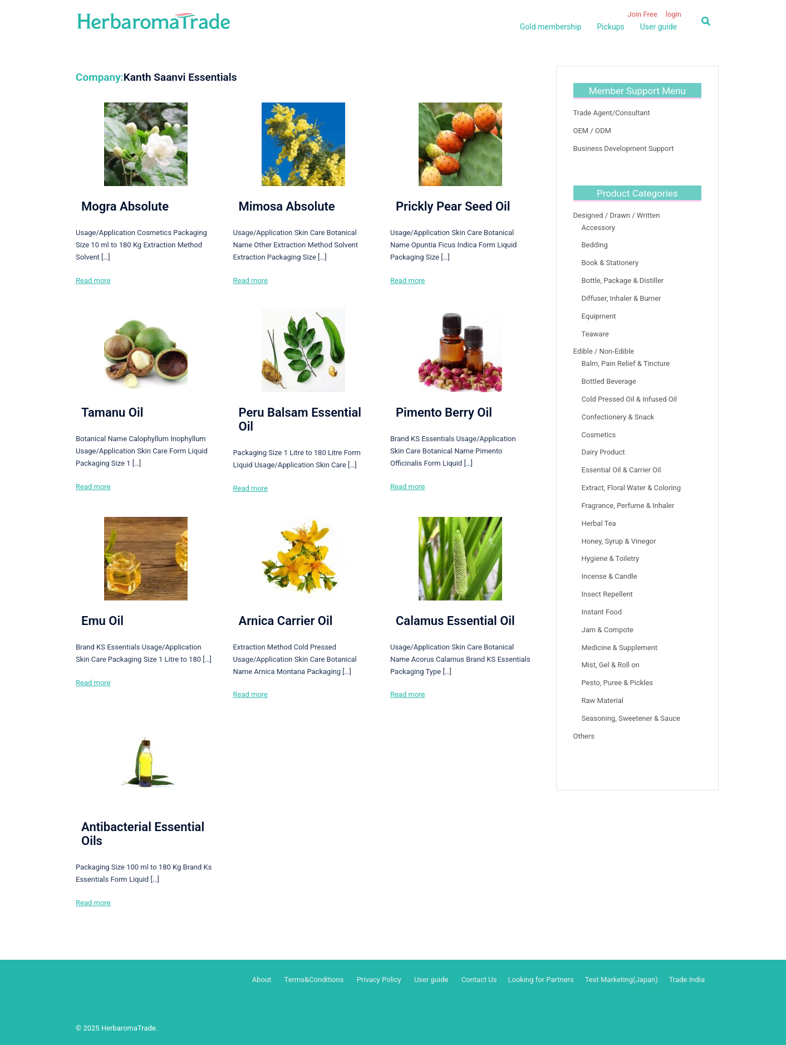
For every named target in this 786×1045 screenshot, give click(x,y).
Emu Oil (102, 621)
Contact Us (479, 979)
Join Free (642, 14)
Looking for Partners (540, 979)
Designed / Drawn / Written (616, 215)
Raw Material (602, 700)
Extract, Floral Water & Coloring (631, 488)
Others (584, 736)
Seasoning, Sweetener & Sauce (631, 718)
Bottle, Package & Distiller (623, 280)
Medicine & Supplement (620, 647)
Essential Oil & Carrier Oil (621, 470)
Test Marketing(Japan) (621, 979)
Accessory (599, 227)
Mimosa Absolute (286, 206)
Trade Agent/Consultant (611, 113)
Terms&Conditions (314, 979)
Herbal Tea (599, 523)
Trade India (687, 979)
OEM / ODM (592, 130)
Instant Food (602, 612)
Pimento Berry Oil (444, 412)
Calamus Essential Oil (455, 621)
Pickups (610, 26)
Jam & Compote (607, 630)
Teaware (595, 334)
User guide (658, 26)
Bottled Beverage (609, 381)
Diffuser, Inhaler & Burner (621, 298)
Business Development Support (623, 148)
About (262, 979)
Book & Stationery (610, 262)
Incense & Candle (609, 576)
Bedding (595, 245)
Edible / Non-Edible (604, 351)
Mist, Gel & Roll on (611, 665)
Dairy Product (603, 452)
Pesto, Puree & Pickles (618, 682)
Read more (93, 280)
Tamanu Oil (112, 412)
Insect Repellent (607, 594)
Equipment (599, 316)
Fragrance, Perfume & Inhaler (628, 505)
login (673, 14)
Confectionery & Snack (618, 417)
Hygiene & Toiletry (611, 558)
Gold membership (551, 26)
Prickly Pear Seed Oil (453, 206)
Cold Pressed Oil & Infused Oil (629, 399)
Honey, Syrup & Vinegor (619, 541)
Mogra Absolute (125, 206)
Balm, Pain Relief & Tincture (626, 363)
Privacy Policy (379, 979)
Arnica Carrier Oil (285, 621)
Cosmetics (599, 435)
